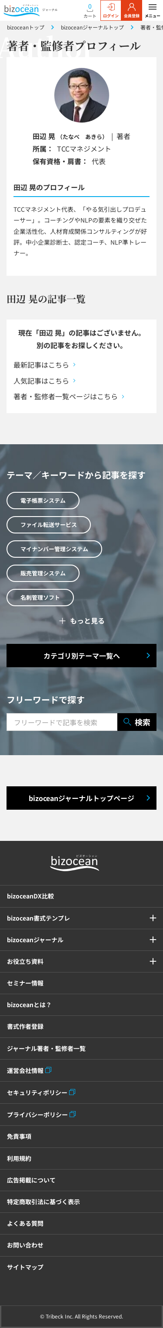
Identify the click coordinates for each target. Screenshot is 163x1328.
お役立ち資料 (25, 961)
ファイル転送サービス (48, 524)
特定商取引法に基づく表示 (43, 1201)
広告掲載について (31, 1180)
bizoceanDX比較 (30, 896)
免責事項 (19, 1136)
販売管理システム (43, 573)
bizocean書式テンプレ (38, 918)
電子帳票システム (43, 500)
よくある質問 (25, 1223)
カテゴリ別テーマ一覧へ (81, 655)
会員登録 (132, 11)
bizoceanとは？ (29, 1004)
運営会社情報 (25, 1070)
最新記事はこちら (41, 364)
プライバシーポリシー (37, 1114)
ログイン (111, 11)
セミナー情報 (25, 983)
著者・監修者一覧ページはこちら (65, 396)
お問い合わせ (25, 1245)
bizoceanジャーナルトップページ (81, 798)
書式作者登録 (25, 1026)
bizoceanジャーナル (35, 939)
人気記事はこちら (41, 380)
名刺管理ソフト (40, 597)
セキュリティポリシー (37, 1092)
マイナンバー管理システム (54, 549)
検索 (136, 722)
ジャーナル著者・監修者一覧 (46, 1048)
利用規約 (19, 1158)
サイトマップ (25, 1267)
